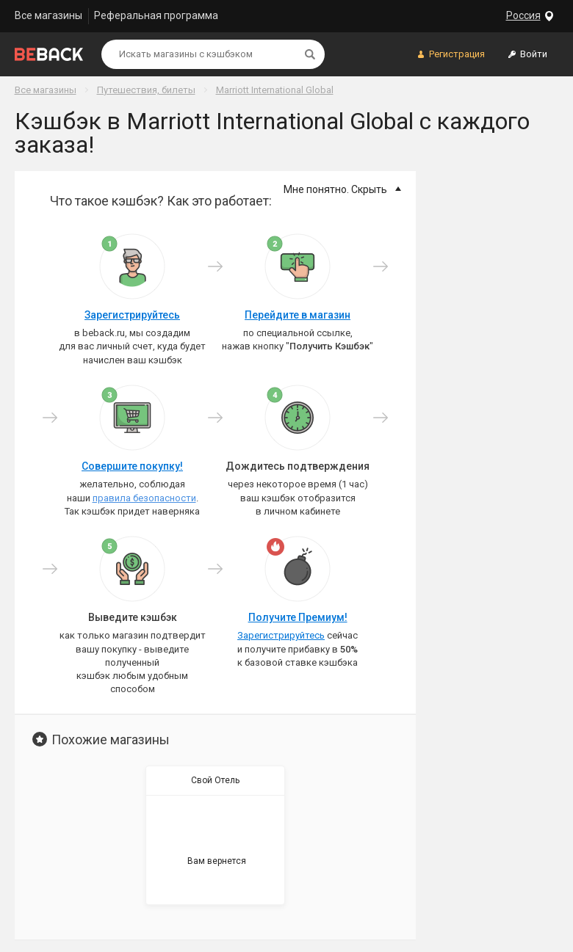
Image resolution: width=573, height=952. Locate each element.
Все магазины (48, 15)
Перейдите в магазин (297, 315)
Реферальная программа (156, 15)
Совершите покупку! (132, 466)
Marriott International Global (275, 89)
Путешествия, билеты (146, 89)
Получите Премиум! (297, 617)
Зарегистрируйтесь (132, 315)
